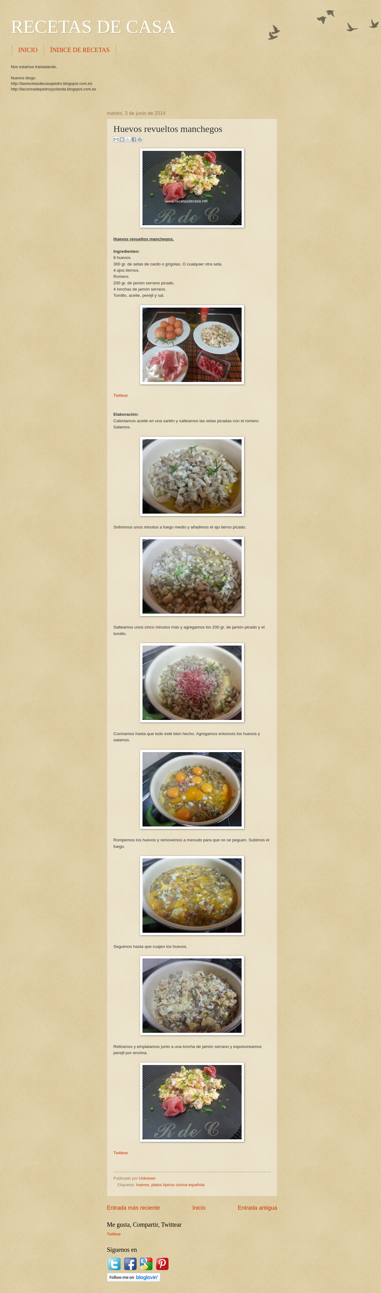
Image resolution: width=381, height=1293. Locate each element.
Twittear (120, 395)
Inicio (198, 1208)
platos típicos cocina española (177, 1184)
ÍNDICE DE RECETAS (80, 49)
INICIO (27, 49)
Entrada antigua (257, 1208)
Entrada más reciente (133, 1208)
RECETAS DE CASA (93, 26)
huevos (142, 1184)
